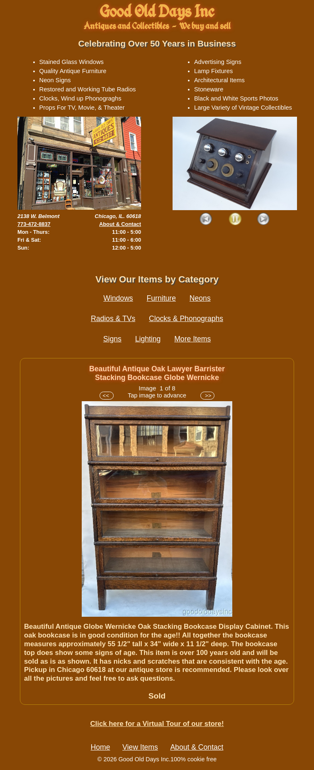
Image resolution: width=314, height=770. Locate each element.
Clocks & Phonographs (186, 318)
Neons (200, 298)
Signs (112, 339)
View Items (140, 747)
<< (106, 395)
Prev (206, 219)
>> (207, 395)
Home (100, 747)
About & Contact (120, 224)
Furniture (161, 298)
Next (263, 219)
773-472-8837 (34, 224)
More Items (192, 339)
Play (235, 219)
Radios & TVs (113, 318)
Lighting (148, 339)
